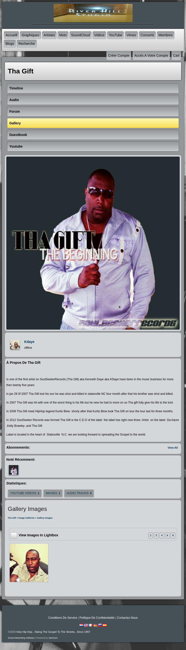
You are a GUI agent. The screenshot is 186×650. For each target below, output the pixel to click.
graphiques (30, 35)
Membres (166, 35)
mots (63, 35)
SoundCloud (80, 35)
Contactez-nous (127, 617)
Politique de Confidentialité (96, 617)
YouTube (115, 35)
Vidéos (99, 35)
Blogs (10, 44)
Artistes (49, 35)
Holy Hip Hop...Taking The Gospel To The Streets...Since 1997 (53, 631)
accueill (11, 35)
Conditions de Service (62, 617)
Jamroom (53, 638)
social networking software (21, 638)
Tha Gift (12, 518)
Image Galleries (26, 518)
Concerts (147, 35)
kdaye (29, 342)
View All (173, 447)
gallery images (45, 518)
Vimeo (131, 35)
